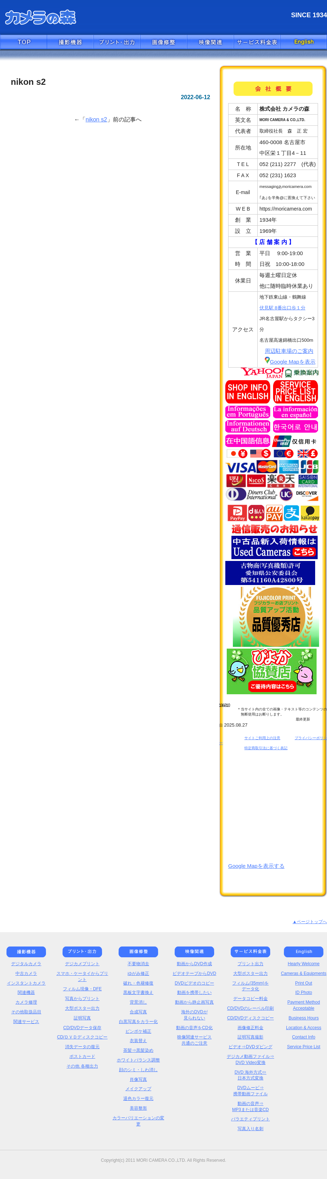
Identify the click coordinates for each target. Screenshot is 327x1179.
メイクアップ (138, 1088)
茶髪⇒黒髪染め (138, 1050)
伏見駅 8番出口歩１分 (282, 307)
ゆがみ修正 (138, 973)
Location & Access (303, 1027)
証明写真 (82, 1018)
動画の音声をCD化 (194, 1027)
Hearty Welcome (303, 963)
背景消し (138, 1002)
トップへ (23, 42)
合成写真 (138, 1011)
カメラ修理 (26, 1002)
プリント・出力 (116, 42)
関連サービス (26, 1021)
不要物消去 (138, 963)
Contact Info (304, 1037)
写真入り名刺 (250, 1128)
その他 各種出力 (82, 1066)
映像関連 (210, 42)
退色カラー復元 (138, 1098)
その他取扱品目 (26, 1011)
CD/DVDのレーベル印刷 (250, 1008)
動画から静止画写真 (194, 1002)
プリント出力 (250, 963)
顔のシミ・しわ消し (138, 1069)
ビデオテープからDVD (194, 973)
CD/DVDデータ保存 (82, 1027)
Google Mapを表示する (256, 866)
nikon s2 (96, 119)
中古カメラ (26, 973)
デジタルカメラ (26, 963)
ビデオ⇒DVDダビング (250, 1046)
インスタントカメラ (26, 983)
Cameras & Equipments (304, 973)
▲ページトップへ (310, 921)
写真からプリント (82, 998)
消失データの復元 (82, 1046)
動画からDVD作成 (194, 963)
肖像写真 (138, 1079)
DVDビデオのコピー (194, 983)
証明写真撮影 (250, 1037)
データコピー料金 (250, 998)
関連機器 (26, 992)
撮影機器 (70, 42)
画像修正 (163, 42)
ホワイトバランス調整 (138, 1060)
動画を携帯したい (194, 992)
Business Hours (304, 1018)
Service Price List (304, 1046)
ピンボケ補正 (138, 1031)
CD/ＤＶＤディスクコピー (82, 1037)
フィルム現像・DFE (82, 988)
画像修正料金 (250, 1027)
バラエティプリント (250, 1119)
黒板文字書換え (138, 992)
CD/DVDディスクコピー (250, 1018)
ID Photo (303, 992)
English (303, 42)
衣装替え (138, 1040)
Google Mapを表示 (290, 362)
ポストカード (82, 1056)
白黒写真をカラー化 (138, 1021)
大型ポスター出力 (82, 1008)
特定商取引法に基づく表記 (265, 748)
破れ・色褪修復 (138, 983)
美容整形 (138, 1108)
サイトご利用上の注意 (262, 738)
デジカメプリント (82, 963)
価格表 (257, 42)
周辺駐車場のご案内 (289, 351)
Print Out (303, 983)
